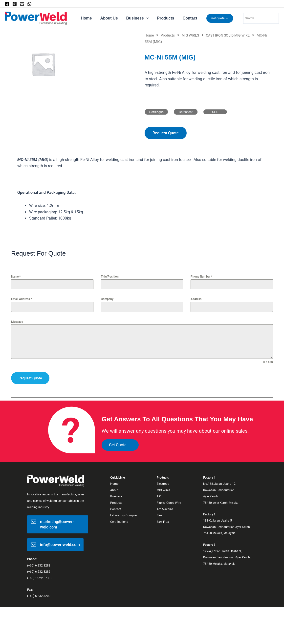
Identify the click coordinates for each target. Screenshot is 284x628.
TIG (159, 496)
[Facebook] (7, 4)
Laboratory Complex (123, 515)
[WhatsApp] (29, 4)
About (114, 490)
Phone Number (201, 277)
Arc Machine (165, 509)
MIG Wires (163, 490)
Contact (187, 18)
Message (17, 322)
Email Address (21, 299)
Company (107, 299)
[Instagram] (14, 4)
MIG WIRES (192, 35)
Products (163, 18)
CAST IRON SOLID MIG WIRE (232, 35)
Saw (159, 515)
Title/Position (110, 277)
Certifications (119, 522)
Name (16, 277)
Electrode (163, 484)
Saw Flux (163, 522)
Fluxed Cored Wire (169, 503)
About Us (108, 18)
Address (196, 299)
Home (86, 18)
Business (136, 18)
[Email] (22, 4)
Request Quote (30, 378)
